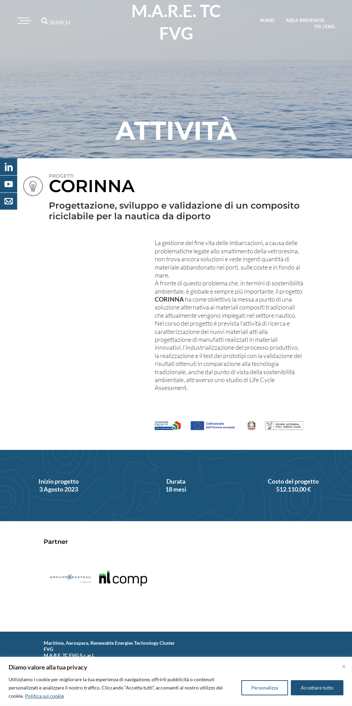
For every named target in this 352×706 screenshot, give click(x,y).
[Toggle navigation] (23, 20)
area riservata (305, 20)
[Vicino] (343, 666)
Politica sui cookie (44, 696)
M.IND (267, 20)
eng (330, 26)
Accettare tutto (317, 688)
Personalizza (264, 688)
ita (317, 26)
